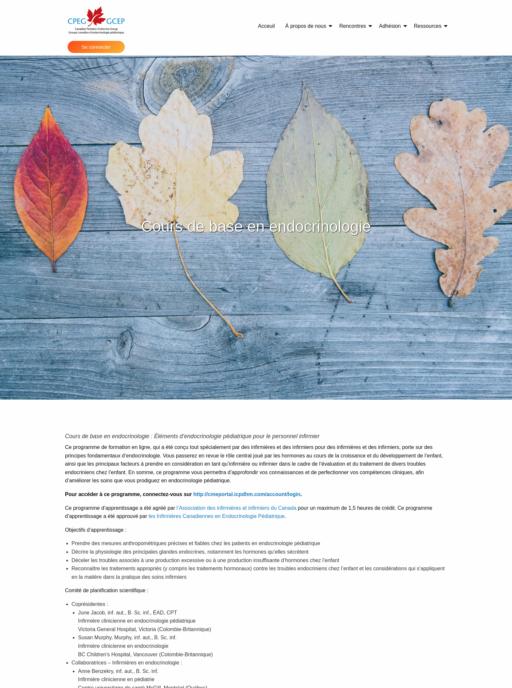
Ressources (427, 26)
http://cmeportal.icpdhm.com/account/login (246, 494)
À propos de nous (305, 26)
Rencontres (352, 26)
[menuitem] (266, 26)
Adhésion (390, 26)
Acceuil (266, 26)
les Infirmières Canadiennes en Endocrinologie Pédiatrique (216, 516)
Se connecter (96, 47)
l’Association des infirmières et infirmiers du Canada (236, 508)
